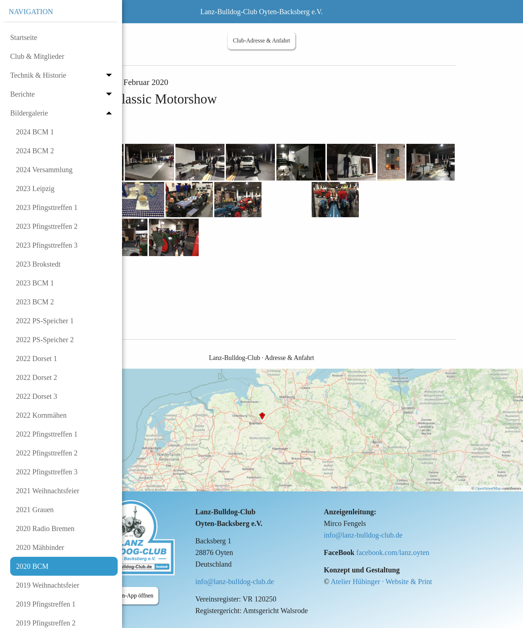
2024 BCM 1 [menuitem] (35, 132)
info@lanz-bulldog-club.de (234, 582)
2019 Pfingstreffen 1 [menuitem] (46, 604)
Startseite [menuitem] (23, 37)
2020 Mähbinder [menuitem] (40, 547)
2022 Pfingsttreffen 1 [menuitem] (47, 434)
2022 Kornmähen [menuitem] (41, 415)
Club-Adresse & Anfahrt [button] (261, 40)
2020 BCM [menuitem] (32, 566)
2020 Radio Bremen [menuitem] (45, 528)
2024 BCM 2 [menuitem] (35, 151)
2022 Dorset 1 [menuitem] (36, 358)
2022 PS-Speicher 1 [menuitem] (45, 321)
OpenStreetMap (488, 488)
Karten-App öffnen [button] (131, 595)
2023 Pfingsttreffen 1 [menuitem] (47, 207)
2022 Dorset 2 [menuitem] (36, 377)
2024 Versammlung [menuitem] (44, 170)
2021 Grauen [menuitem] (35, 510)
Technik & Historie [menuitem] (38, 75)
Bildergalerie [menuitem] (29, 113)
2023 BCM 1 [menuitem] (35, 283)
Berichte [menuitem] (22, 94)
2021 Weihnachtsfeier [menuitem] (47, 491)
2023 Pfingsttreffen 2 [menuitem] (47, 226)
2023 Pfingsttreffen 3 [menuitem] (47, 245)
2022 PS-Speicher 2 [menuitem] (45, 340)
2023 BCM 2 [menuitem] (35, 302)
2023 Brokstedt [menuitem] (38, 264)
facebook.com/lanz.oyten (392, 552)
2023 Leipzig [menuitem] (35, 189)
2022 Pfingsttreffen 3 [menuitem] (47, 472)
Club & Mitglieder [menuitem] (37, 56)
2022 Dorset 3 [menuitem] (36, 396)
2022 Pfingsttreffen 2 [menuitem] (47, 453)
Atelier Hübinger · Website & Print (381, 582)
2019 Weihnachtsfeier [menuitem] (47, 585)
